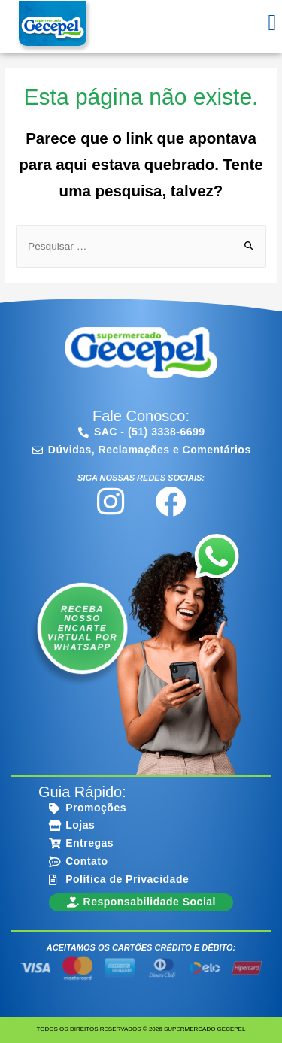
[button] (272, 23)
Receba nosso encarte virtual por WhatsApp (81, 628)
